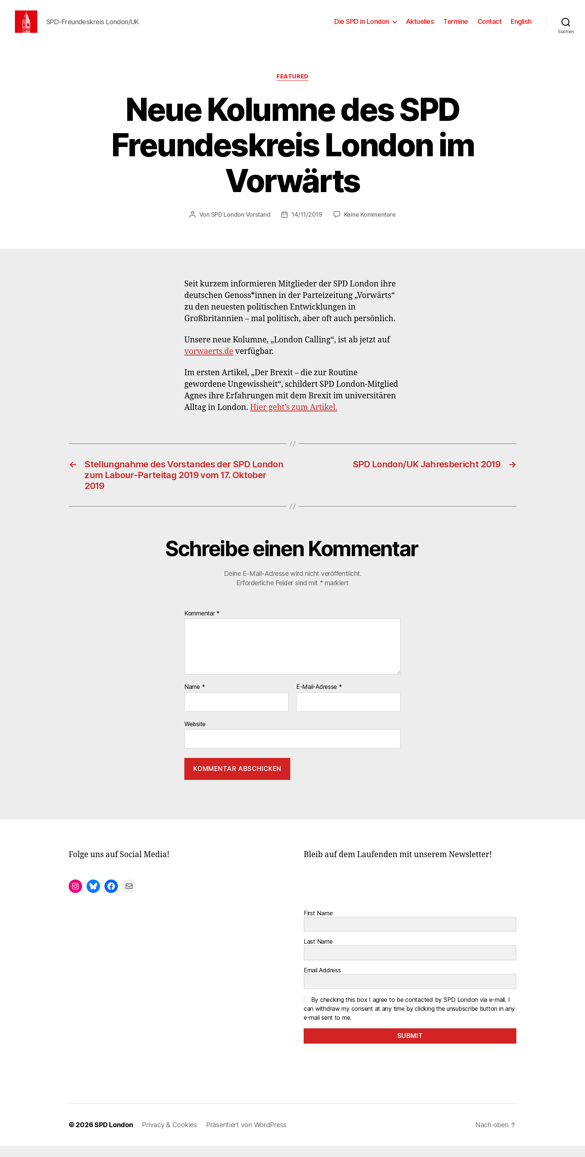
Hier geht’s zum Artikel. (293, 419)
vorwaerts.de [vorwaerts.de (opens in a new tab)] (208, 363)
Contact (490, 27)
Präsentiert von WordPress (246, 1136)
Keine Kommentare (370, 225)
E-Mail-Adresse (319, 698)
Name (194, 698)
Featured (292, 87)
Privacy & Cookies (169, 1136)
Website (195, 735)
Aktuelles (420, 27)
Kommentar (202, 624)
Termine (455, 27)
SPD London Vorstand (240, 225)
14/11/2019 (306, 225)
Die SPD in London (361, 27)
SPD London (113, 1136)
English (521, 27)
